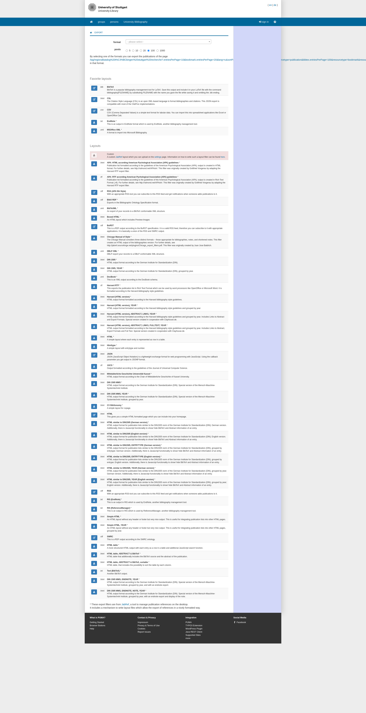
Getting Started (97, 622)
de (275, 5)
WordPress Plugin (194, 629)
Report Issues (144, 632)
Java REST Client (194, 632)
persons (114, 21)
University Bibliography (135, 21)
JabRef (119, 157)
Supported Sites (193, 635)
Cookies (141, 629)
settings (157, 157)
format (117, 42)
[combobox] (168, 41)
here (223, 157)
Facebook (241, 622)
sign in (264, 21)
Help (92, 629)
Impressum (143, 622)
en (270, 5)
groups (101, 21)
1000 (160, 50)
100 (151, 50)
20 (143, 50)
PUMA (189, 622)
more (188, 638)
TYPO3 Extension (194, 625)
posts (117, 49)
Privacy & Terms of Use (149, 625)
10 (135, 50)
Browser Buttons (97, 625)
